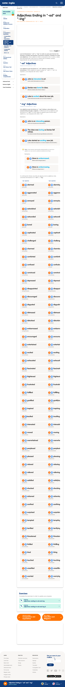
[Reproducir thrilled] (23, 544)
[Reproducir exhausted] (23, 361)
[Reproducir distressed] (23, 313)
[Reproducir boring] (49, 225)
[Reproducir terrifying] (49, 528)
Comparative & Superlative (25, 11)
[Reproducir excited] (23, 353)
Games (19, 665)
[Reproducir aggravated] (23, 193)
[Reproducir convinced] (23, 273)
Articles (34, 672)
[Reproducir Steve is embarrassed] (28, 159)
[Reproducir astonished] (23, 209)
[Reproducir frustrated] (23, 385)
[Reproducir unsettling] (49, 568)
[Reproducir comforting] (49, 257)
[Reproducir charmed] (23, 249)
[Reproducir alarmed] (23, 185)
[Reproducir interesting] (49, 424)
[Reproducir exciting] (49, 353)
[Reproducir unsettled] (23, 568)
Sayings (34, 660)
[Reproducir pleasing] (49, 456)
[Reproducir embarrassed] (23, 329)
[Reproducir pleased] (23, 456)
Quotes (34, 662)
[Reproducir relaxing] (49, 464)
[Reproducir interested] (23, 424)
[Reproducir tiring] (49, 552)
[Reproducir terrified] (23, 528)
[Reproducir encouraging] (49, 337)
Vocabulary (35, 669)
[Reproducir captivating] (49, 233)
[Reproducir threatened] (23, 536)
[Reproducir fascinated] (23, 369)
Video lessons (21, 660)
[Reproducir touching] (49, 560)
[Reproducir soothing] (49, 504)
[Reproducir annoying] (49, 201)
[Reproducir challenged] (23, 241)
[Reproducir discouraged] (23, 297)
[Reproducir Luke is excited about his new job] (23, 96)
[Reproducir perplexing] (49, 448)
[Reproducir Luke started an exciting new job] (23, 141)
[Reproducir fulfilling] (49, 393)
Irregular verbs (7, 674)
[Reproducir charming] (49, 249)
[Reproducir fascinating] (49, 369)
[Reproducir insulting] (49, 416)
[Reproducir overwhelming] (49, 440)
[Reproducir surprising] (49, 512)
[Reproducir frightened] (23, 377)
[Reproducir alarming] (49, 185)
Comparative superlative (45, 7)
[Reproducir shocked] (23, 488)
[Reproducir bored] (23, 225)
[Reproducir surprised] (23, 512)
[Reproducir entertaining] (49, 345)
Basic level (6, 662)
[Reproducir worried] (23, 576)
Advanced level (7, 667)
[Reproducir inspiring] (49, 408)
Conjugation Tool (36, 667)
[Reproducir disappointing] (49, 289)
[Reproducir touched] (23, 560)
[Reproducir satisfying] (49, 480)
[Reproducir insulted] (23, 416)
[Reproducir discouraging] (49, 297)
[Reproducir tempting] (49, 520)
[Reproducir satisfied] (23, 480)
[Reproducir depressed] (23, 281)
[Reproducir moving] (49, 432)
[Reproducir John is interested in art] (23, 79)
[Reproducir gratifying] (49, 400)
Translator (35, 665)
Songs (19, 662)
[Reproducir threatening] (49, 536)
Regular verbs (7, 672)
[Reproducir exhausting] (49, 361)
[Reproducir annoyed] (23, 201)
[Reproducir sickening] (49, 496)
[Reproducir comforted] (23, 257)
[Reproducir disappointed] (23, 289)
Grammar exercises (22, 658)
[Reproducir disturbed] (23, 321)
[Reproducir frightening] (49, 377)
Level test (6, 660)
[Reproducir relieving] (49, 472)
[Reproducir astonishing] (49, 209)
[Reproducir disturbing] (49, 321)
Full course (6, 669)
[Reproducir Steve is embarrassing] (28, 167)
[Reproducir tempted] (23, 520)
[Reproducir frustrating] (49, 385)
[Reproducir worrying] (49, 576)
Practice (20, 655)
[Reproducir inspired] (23, 408)
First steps (6, 658)
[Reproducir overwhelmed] (23, 440)
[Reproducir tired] (23, 552)
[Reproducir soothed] (23, 504)
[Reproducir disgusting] (49, 305)
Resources (35, 655)
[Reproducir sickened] (23, 496)
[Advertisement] (40, 35)
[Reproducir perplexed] (23, 448)
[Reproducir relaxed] (23, 464)
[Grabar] (26, 79)
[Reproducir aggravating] (49, 193)
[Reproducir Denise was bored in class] (23, 88)
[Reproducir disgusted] (23, 305)
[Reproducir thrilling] (49, 544)
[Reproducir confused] (23, 265)
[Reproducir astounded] (23, 217)
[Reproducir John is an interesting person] (23, 121)
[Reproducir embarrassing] (49, 329)
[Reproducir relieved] (23, 472)
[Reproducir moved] (23, 432)
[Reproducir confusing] (49, 265)
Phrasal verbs (7, 677)
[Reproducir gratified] (23, 400)
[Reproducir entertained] (23, 345)
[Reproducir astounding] (49, 217)
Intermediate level (34, 7)
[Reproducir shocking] (49, 488)
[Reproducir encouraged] (23, 337)
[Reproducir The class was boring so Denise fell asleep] (23, 130)
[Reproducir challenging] (49, 241)
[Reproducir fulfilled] (23, 393)
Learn (5, 655)
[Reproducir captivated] (23, 233)
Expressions (35, 658)
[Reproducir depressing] (49, 281)
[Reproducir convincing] (49, 273)
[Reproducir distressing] (49, 313)
